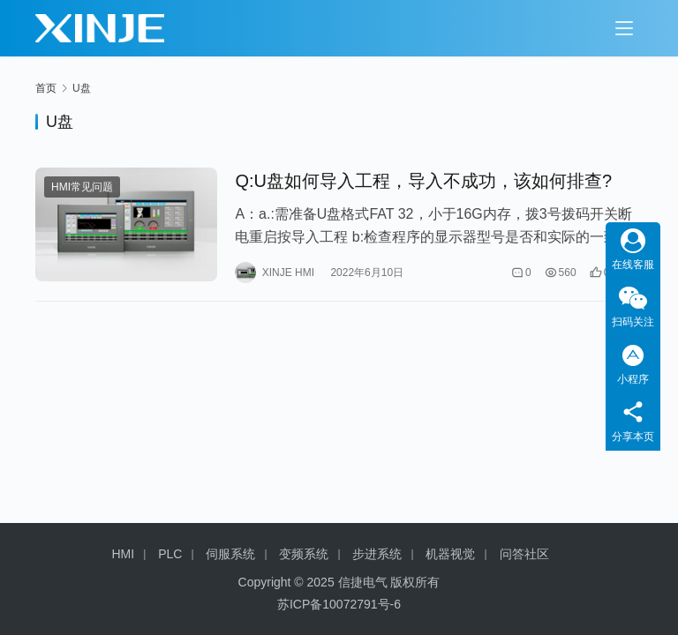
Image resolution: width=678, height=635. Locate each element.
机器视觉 (450, 554)
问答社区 (524, 554)
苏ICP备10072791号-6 (339, 604)
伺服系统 (230, 554)
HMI (123, 554)
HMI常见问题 (82, 187)
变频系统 (303, 554)
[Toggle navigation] (624, 28)
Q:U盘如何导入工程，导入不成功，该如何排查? (423, 180)
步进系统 (377, 554)
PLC (170, 554)
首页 (45, 88)
